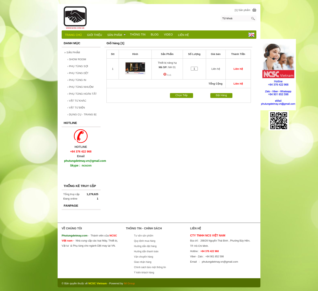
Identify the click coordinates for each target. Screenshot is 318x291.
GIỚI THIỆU (94, 35)
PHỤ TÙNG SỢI (77, 66)
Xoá (167, 74)
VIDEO (168, 34)
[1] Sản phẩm (242, 10)
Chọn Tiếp (181, 95)
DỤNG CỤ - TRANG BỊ (81, 114)
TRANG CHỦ (73, 35)
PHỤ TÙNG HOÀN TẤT (82, 93)
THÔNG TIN (138, 34)
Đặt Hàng (221, 95)
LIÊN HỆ (183, 35)
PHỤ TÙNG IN (76, 80)
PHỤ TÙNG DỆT (77, 73)
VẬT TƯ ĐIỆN (76, 107)
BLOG (155, 34)
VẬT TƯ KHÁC (76, 100)
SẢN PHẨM (72, 52)
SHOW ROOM (76, 59)
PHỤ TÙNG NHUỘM (80, 86)
